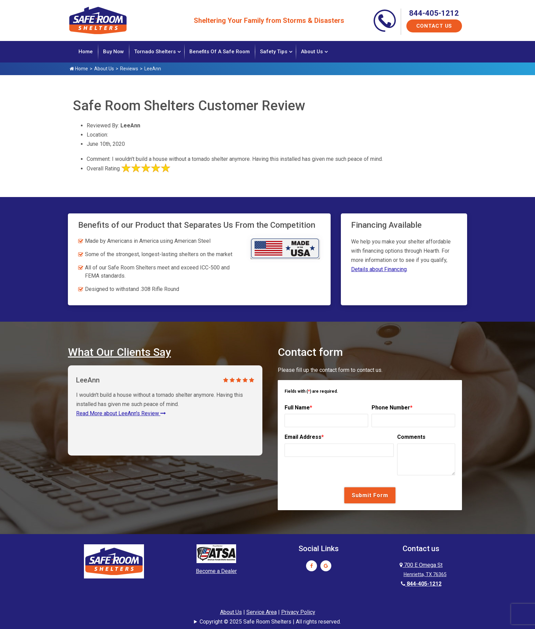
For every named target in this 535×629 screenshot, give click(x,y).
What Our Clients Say (119, 351)
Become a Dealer (216, 571)
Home (85, 51)
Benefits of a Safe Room (219, 51)
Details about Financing (379, 268)
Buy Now (113, 51)
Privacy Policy (298, 612)
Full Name (298, 407)
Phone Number (392, 407)
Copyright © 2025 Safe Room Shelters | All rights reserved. (270, 621)
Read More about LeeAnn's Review (121, 412)
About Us (312, 51)
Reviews (129, 68)
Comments (411, 436)
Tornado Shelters (155, 51)
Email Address (304, 436)
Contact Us (434, 26)
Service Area (261, 612)
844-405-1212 (434, 13)
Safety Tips (273, 51)
